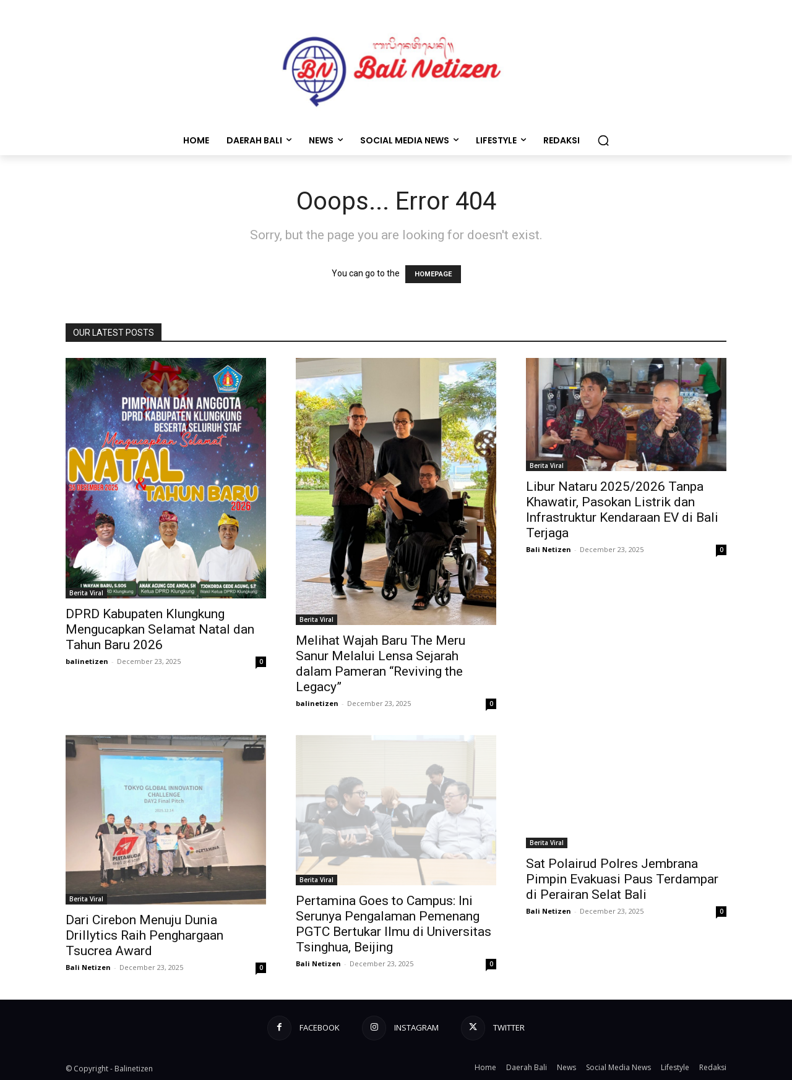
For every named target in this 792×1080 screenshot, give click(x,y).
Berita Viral (86, 593)
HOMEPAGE (433, 274)
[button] (603, 140)
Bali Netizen (548, 549)
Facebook (319, 1027)
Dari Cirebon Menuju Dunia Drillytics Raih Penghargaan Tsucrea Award (144, 935)
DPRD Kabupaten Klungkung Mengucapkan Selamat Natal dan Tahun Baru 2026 (160, 629)
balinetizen (87, 661)
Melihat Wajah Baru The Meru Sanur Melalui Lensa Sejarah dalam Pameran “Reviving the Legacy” (380, 663)
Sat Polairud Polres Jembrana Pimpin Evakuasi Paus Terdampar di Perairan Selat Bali (622, 879)
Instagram (416, 1027)
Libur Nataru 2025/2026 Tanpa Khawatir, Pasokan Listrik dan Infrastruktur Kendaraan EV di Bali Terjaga (622, 509)
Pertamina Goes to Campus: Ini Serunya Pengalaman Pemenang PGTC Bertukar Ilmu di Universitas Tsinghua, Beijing (393, 924)
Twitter (509, 1027)
